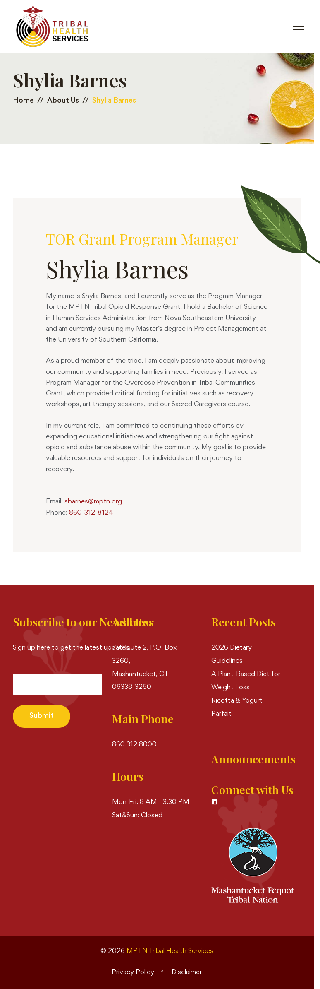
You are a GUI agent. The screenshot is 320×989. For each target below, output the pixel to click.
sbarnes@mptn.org (93, 502)
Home (23, 101)
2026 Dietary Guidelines (231, 654)
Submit (41, 716)
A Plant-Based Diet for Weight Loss (245, 681)
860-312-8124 (91, 513)
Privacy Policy (133, 973)
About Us (63, 101)
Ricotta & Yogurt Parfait (237, 707)
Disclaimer (187, 973)
